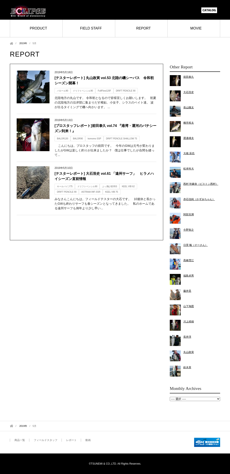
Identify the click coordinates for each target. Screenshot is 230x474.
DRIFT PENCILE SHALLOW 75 (121, 138)
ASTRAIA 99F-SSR (90, 192)
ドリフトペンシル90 (83, 91)
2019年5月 (195, 399)
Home (11, 43)
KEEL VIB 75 (111, 192)
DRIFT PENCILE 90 (125, 91)
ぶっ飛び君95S (109, 186)
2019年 (23, 43)
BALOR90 (78, 138)
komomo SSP (94, 138)
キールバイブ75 (65, 186)
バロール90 (62, 91)
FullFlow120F (104, 91)
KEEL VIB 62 (128, 186)
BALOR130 (62, 138)
